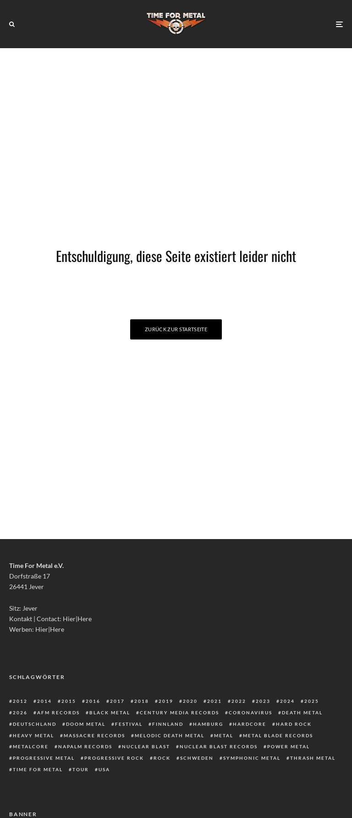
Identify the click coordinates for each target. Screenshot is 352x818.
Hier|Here (77, 619)
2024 (287, 701)
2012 (20, 701)
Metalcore (31, 746)
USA (104, 769)
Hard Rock (294, 724)
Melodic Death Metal (169, 735)
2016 (93, 701)
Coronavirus (250, 712)
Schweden (197, 758)
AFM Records (58, 712)
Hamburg (208, 724)
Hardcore (249, 724)
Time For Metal (38, 769)
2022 (238, 701)
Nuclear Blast (146, 746)
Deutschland (34, 724)
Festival (129, 724)
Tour (80, 769)
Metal (223, 735)
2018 (141, 701)
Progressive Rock (114, 758)
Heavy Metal (33, 735)
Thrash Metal (313, 758)
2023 (263, 701)
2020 (190, 701)
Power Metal (288, 746)
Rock (162, 758)
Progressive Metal (44, 758)
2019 (166, 701)
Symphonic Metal (251, 758)
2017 (117, 701)
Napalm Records (85, 746)
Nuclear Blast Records (219, 746)
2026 (20, 712)
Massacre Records (94, 735)
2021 (214, 701)
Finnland (167, 724)
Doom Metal (85, 724)
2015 (68, 701)
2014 (44, 701)
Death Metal (302, 712)
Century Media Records (179, 712)
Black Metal (109, 712)
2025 (311, 701)
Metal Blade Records (278, 735)
